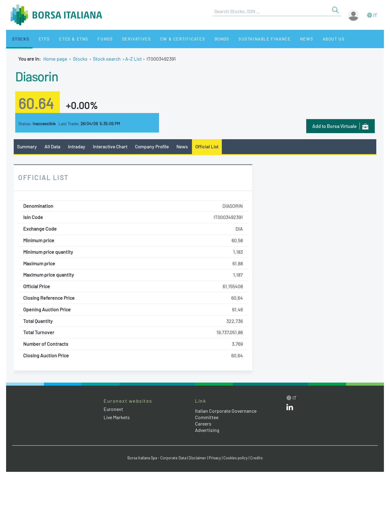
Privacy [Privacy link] (216, 458)
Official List (210, 146)
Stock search (107, 59)
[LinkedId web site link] (289, 408)
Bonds (206, 38)
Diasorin (37, 76)
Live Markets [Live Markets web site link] (117, 417)
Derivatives (124, 38)
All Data (53, 146)
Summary (27, 146)
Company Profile (153, 146)
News (287, 38)
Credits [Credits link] (258, 458)
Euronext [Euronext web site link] (114, 409)
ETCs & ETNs (66, 38)
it (375, 15)
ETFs (39, 38)
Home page (55, 59)
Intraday (77, 146)
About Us (311, 38)
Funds (95, 38)
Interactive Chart (111, 146)
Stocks (18, 38)
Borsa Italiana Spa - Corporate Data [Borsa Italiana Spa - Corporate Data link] (156, 458)
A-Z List (133, 59)
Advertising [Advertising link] (207, 430)
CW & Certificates (169, 38)
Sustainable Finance (247, 38)
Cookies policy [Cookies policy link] (237, 458)
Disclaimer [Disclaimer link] (198, 458)
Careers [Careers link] (203, 423)
